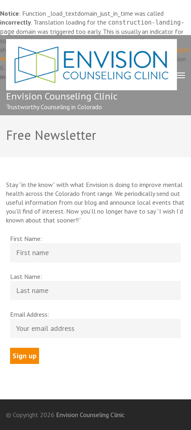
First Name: (26, 239)
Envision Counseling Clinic (62, 96)
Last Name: (26, 276)
